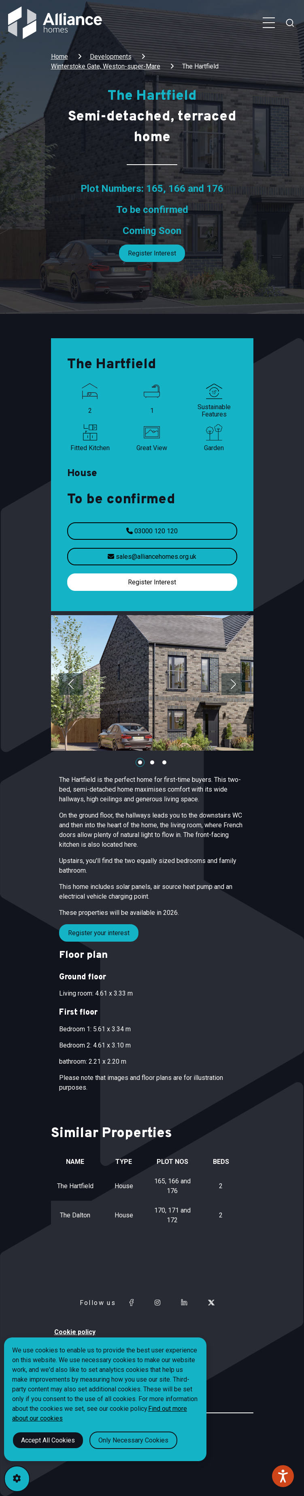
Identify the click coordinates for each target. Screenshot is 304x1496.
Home (59, 56)
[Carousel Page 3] (164, 762)
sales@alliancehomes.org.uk (152, 556)
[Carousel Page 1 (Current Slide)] (140, 762)
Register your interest (99, 933)
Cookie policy (75, 1332)
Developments (111, 56)
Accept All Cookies (48, 1440)
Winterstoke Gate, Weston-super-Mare (105, 66)
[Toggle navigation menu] (269, 23)
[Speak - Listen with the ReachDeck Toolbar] (283, 1476)
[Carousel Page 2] (152, 762)
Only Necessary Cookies (133, 1440)
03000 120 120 (152, 531)
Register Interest (152, 253)
